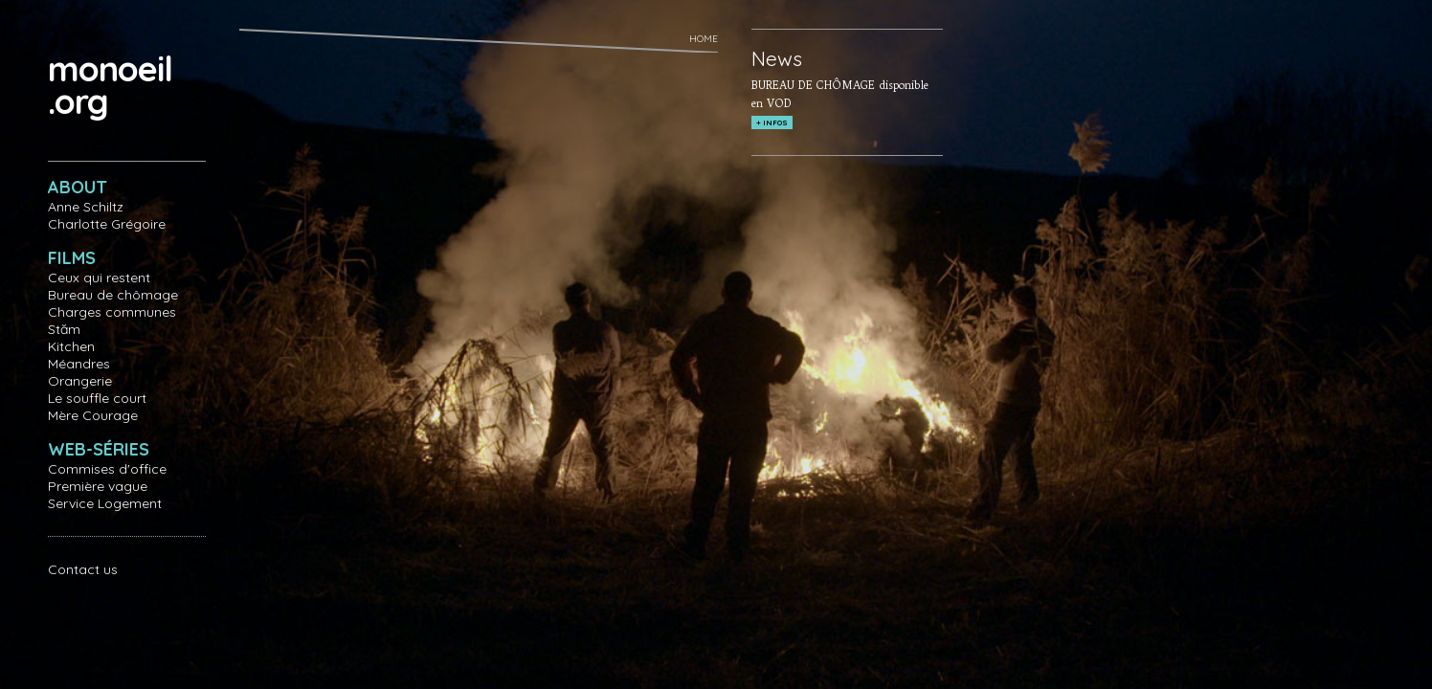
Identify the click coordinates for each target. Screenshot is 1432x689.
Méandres (79, 363)
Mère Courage (93, 415)
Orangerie (80, 380)
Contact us (83, 569)
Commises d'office (107, 469)
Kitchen (71, 346)
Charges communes (112, 312)
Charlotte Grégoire (107, 224)
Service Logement (105, 503)
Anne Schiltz (85, 206)
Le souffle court (97, 398)
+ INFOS (772, 122)
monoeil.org (110, 84)
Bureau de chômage (113, 294)
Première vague (97, 486)
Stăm (64, 329)
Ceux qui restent (99, 277)
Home (703, 39)
